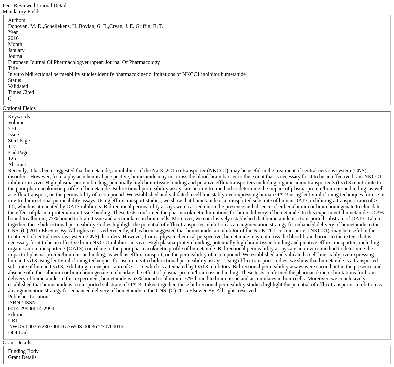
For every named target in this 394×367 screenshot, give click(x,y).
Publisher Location (28, 296)
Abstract (17, 164)
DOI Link (18, 332)
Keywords (19, 116)
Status (14, 80)
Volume (16, 122)
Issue (13, 134)
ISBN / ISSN (22, 302)
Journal (16, 56)
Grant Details (22, 357)
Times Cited (21, 92)
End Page (18, 152)
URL (13, 320)
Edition (16, 314)
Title (13, 68)
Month (15, 44)
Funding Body (23, 351)
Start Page (19, 140)
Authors (16, 20)
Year (13, 32)
